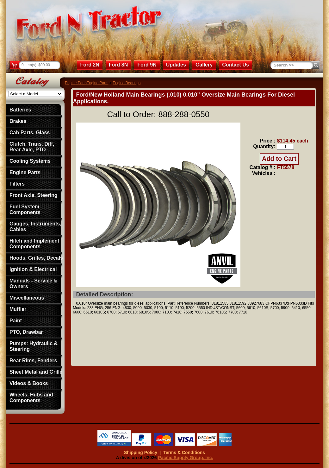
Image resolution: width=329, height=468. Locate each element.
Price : (267, 140)
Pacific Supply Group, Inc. (185, 457)
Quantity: (264, 146)
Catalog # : (263, 167)
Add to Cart (279, 158)
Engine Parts (76, 83)
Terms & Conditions (184, 452)
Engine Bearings (126, 83)
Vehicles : (264, 173)
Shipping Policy (140, 452)
